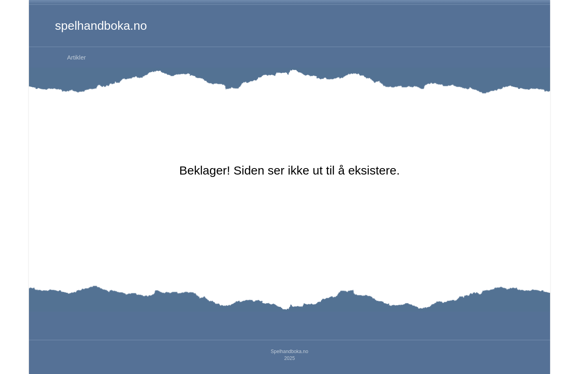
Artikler (76, 57)
